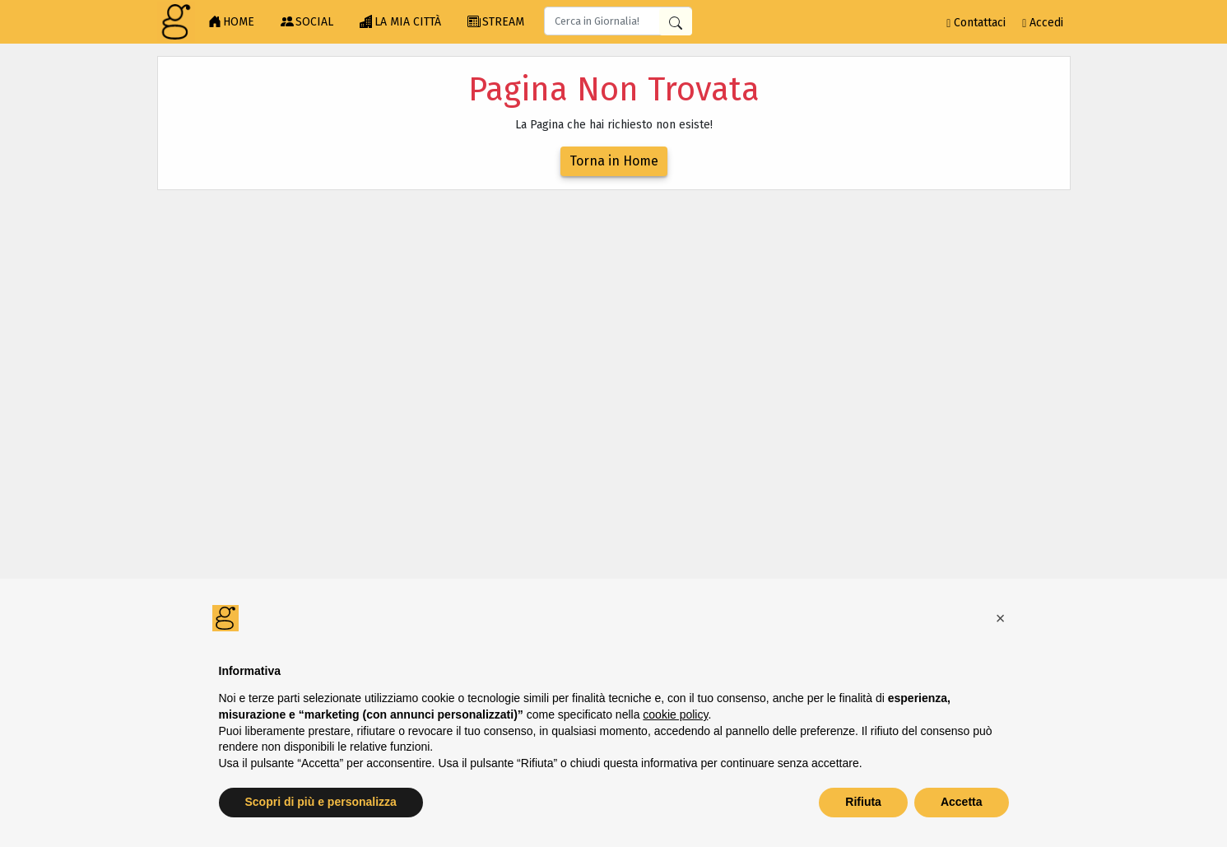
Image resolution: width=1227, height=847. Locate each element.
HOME (231, 22)
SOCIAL (307, 22)
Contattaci (976, 23)
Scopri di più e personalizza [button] (321, 801)
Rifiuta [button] (863, 801)
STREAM (495, 22)
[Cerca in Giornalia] (675, 21)
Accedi (1042, 23)
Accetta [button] (962, 801)
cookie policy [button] (675, 714)
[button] (1001, 618)
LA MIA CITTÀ (400, 22)
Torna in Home (613, 161)
